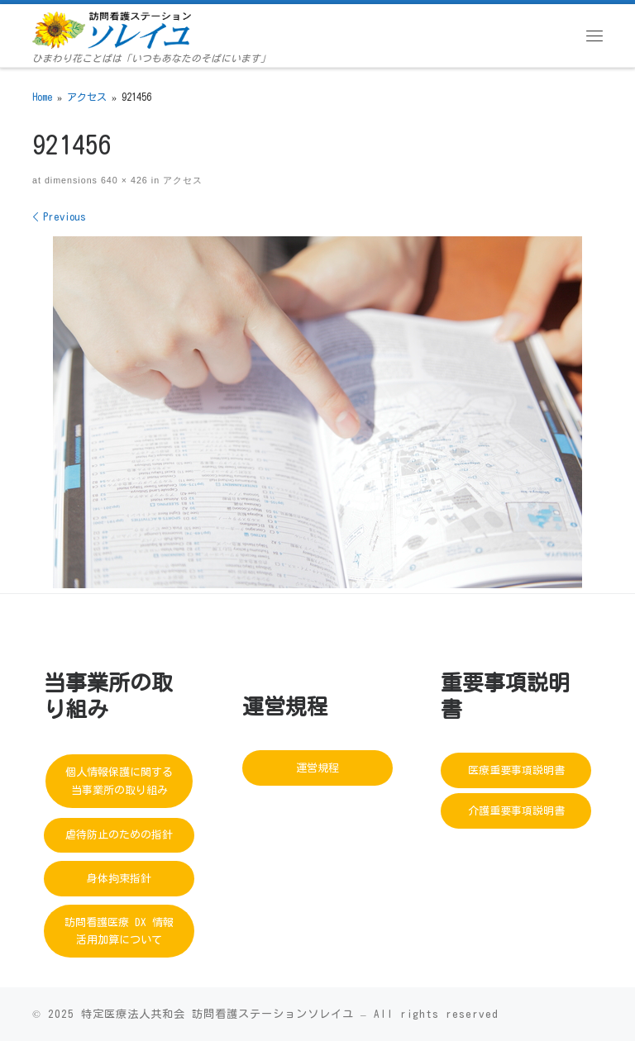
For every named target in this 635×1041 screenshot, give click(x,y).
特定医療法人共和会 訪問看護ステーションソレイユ (217, 1014)
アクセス (87, 97)
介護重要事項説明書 (516, 811)
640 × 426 (123, 180)
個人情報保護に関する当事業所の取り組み (119, 781)
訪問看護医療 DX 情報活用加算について (119, 931)
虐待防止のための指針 (119, 834)
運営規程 (317, 768)
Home (42, 97)
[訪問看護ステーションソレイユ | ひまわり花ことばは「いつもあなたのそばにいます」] (111, 28)
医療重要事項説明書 (516, 770)
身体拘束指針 (119, 878)
